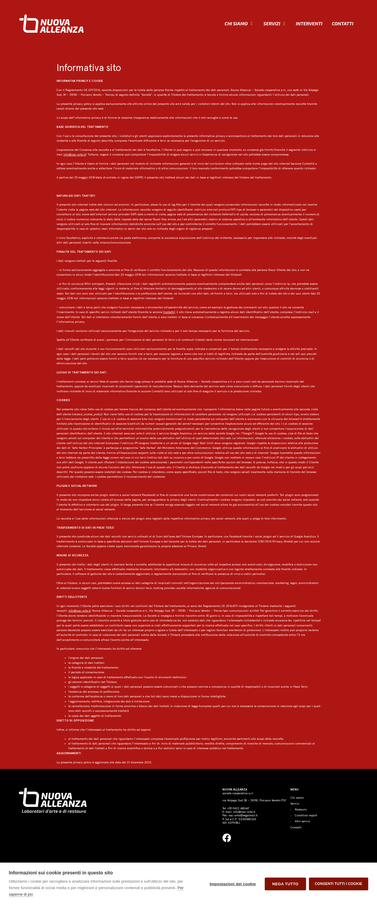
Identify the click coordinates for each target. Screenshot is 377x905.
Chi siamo (236, 23)
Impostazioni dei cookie (233, 884)
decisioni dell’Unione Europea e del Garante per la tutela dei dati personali (171, 541)
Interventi (309, 23)
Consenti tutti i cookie (338, 884)
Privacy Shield (282, 541)
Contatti (342, 23)
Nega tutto (285, 884)
